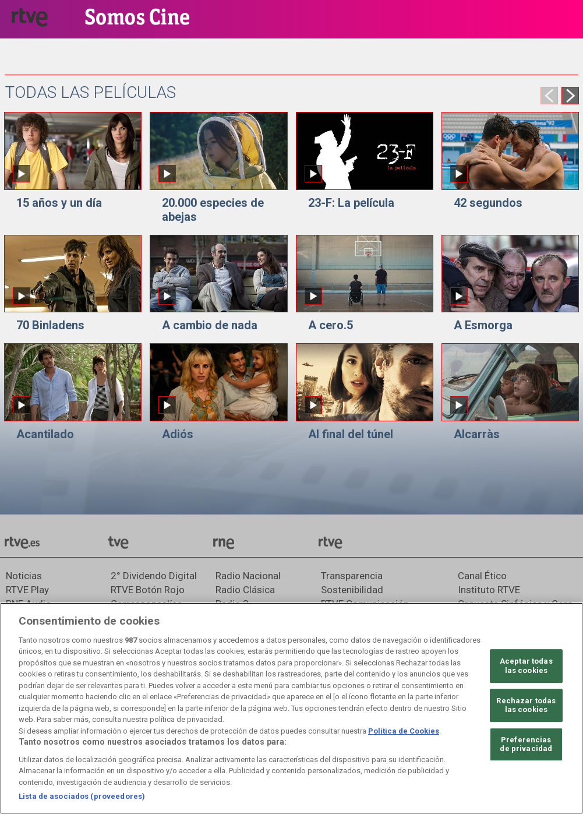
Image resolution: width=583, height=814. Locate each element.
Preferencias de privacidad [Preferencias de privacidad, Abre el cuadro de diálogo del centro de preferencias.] (526, 744)
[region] (291, 708)
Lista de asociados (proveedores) (82, 796)
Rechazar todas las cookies (526, 705)
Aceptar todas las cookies (526, 666)
